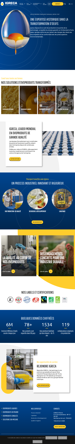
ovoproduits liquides (10, 408)
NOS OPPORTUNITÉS (43, 385)
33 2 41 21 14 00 (59, 421)
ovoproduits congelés (10, 416)
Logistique (34, 415)
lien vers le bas (37, 60)
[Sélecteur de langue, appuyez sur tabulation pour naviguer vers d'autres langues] (70, 4)
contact (57, 4)
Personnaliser (37, 441)
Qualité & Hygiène (36, 420)
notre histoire (15, 159)
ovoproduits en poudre (10, 412)
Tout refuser (62, 437)
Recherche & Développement (38, 418)
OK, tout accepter (51, 437)
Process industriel (35, 412)
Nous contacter (60, 426)
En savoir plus (37, 222)
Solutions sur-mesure (10, 419)
